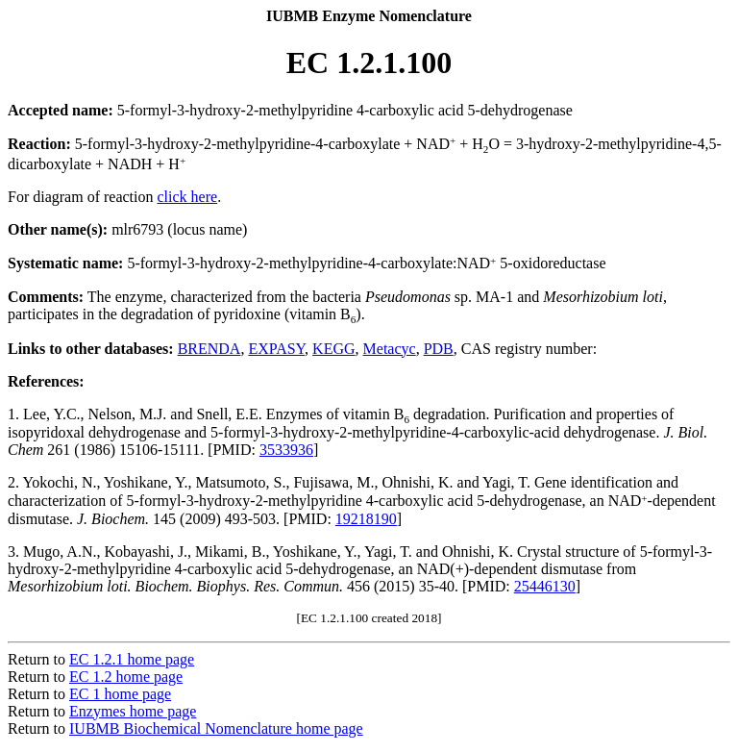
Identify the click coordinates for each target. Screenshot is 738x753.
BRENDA (209, 348)
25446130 (545, 586)
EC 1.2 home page (126, 676)
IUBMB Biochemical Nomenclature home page (216, 728)
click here (188, 196)
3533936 (286, 449)
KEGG (333, 348)
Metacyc (389, 348)
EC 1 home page (120, 694)
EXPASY (276, 348)
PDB (439, 348)
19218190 (366, 519)
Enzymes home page (132, 711)
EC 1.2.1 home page (131, 659)
